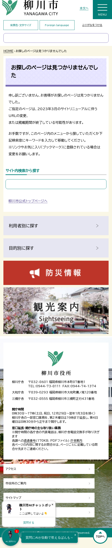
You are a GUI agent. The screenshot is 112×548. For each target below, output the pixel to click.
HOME (8, 51)
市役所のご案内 (16, 483)
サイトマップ (13, 497)
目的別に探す (21, 248)
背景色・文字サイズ (20, 25)
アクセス (11, 468)
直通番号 (30, 440)
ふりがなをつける (92, 25)
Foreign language (57, 25)
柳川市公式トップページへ (28, 201)
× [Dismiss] (52, 504)
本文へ (84, 8)
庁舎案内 (76, 440)
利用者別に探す (23, 225)
